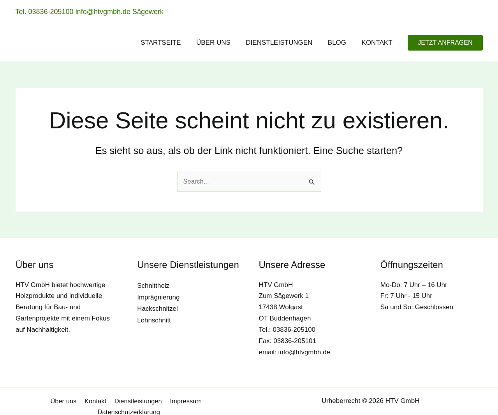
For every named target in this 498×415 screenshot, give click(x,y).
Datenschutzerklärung (206, 400)
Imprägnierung (158, 297)
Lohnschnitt (154, 319)
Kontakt (61, 400)
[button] (445, 43)
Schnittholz (153, 285)
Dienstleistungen (103, 400)
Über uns (29, 400)
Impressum (151, 400)
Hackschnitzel (157, 308)
